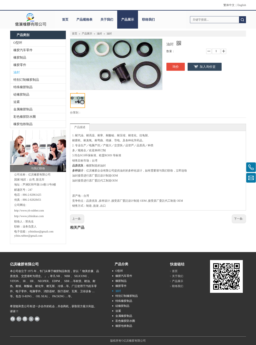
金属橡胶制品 (23, 109)
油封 (16, 72)
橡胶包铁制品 (23, 124)
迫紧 (16, 102)
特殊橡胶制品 (23, 87)
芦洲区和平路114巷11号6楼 (39, 184)
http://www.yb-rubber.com (29, 210)
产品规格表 (84, 19)
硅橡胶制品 (21, 94)
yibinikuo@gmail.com (40, 231)
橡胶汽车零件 (23, 50)
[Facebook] (12, 318)
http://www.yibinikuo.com (29, 216)
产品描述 (79, 127)
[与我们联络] (38, 151)
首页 (65, 19)
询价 (175, 66)
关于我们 (106, 19)
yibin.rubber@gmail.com (28, 235)
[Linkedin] (24, 318)
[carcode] (226, 276)
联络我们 (148, 19)
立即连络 (181, 170)
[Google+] (18, 318)
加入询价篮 (208, 66)
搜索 (242, 19)
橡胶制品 (19, 57)
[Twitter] (31, 318)
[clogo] (30, 20)
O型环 (17, 42)
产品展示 (127, 19)
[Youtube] (37, 318)
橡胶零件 (19, 65)
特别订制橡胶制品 (26, 79)
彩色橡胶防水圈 (24, 116)
